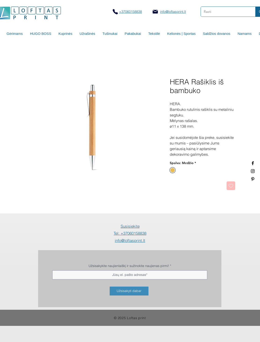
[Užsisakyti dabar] (129, 291)
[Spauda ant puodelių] (252, 171)
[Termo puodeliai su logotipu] (252, 163)
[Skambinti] (115, 11)
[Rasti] (225, 12)
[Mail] (155, 11)
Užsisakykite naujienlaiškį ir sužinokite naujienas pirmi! (129, 265)
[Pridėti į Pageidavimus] (231, 185)
